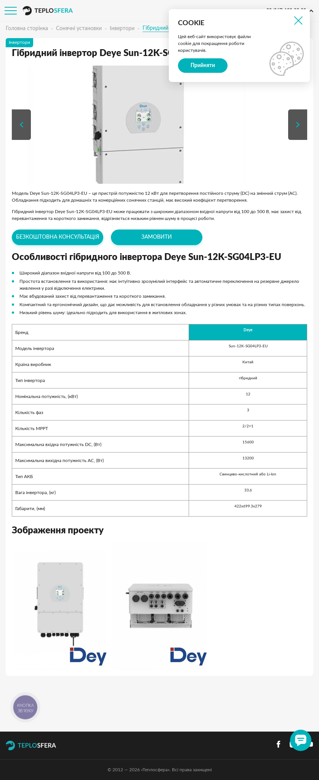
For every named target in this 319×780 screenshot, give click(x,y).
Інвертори (122, 28)
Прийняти (203, 65)
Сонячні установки (79, 28)
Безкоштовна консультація (57, 237)
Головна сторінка (27, 28)
